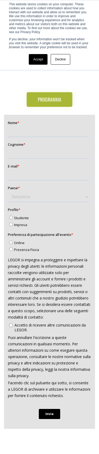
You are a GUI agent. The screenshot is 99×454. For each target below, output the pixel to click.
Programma (49, 99)
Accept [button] (38, 59)
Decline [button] (60, 59)
